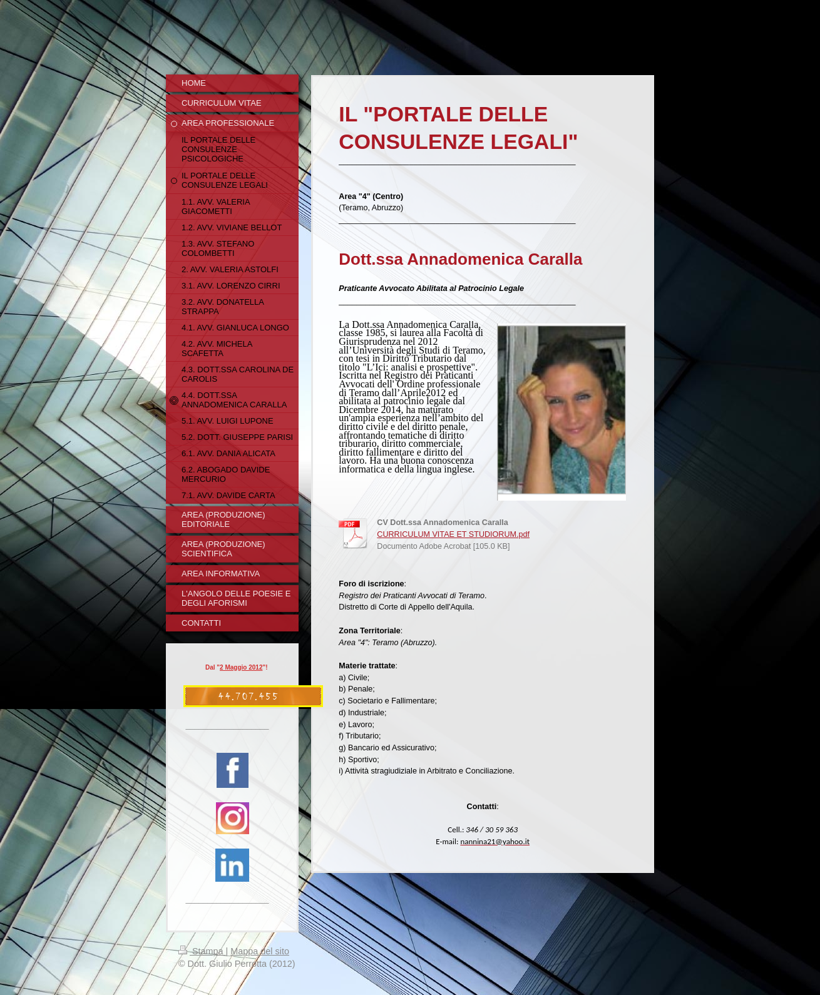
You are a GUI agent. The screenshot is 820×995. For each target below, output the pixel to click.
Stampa (202, 951)
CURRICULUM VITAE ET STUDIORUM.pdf (453, 534)
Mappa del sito (259, 951)
